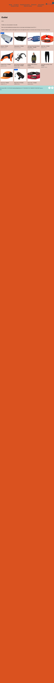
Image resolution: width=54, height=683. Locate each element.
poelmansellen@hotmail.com (17, 88)
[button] (53, 3)
